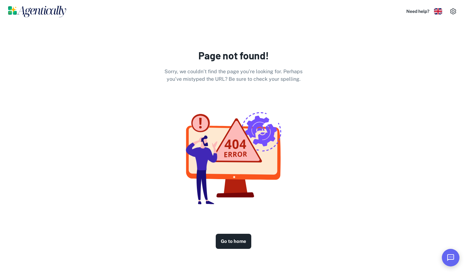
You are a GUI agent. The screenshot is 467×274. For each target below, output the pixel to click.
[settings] (453, 11)
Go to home (233, 241)
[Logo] (37, 11)
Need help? (417, 11)
